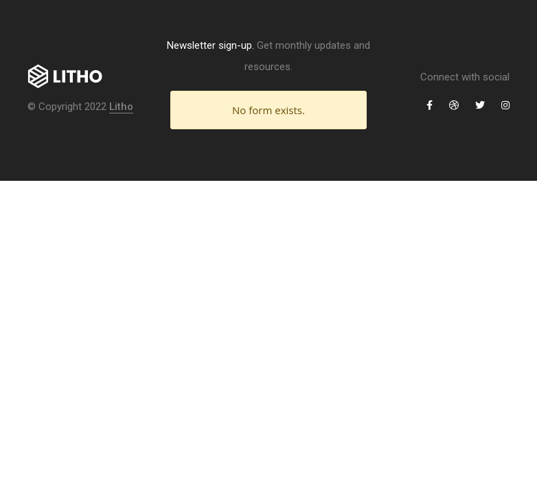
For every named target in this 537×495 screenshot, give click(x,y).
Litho (121, 106)
